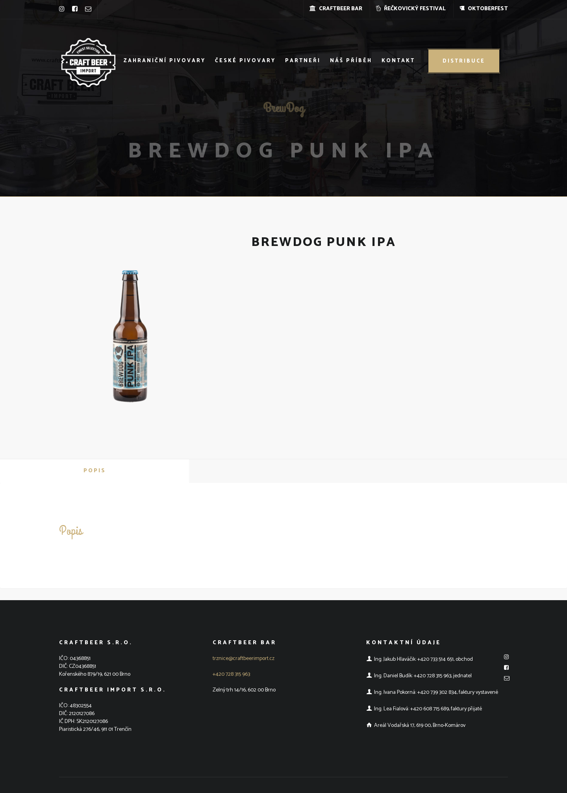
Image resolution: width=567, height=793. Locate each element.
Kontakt (398, 61)
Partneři (303, 61)
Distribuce (464, 61)
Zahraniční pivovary (165, 61)
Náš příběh (351, 61)
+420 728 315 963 (231, 674)
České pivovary (245, 61)
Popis (94, 470)
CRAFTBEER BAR (335, 8)
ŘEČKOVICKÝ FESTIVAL (411, 8)
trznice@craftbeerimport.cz (243, 658)
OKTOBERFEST (484, 8)
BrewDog (283, 105)
